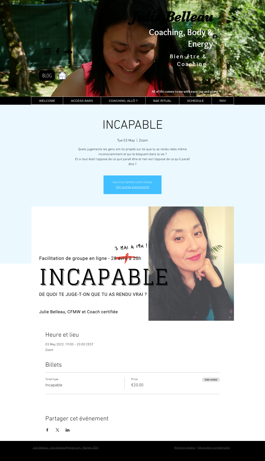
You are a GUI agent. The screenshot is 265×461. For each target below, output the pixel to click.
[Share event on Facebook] (47, 430)
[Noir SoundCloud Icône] (68, 51)
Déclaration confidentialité (214, 448)
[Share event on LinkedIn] (68, 430)
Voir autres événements (132, 187)
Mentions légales (184, 448)
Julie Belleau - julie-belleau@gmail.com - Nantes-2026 (65, 448)
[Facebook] (57, 51)
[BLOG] (47, 75)
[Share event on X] (57, 430)
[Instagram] (47, 51)
